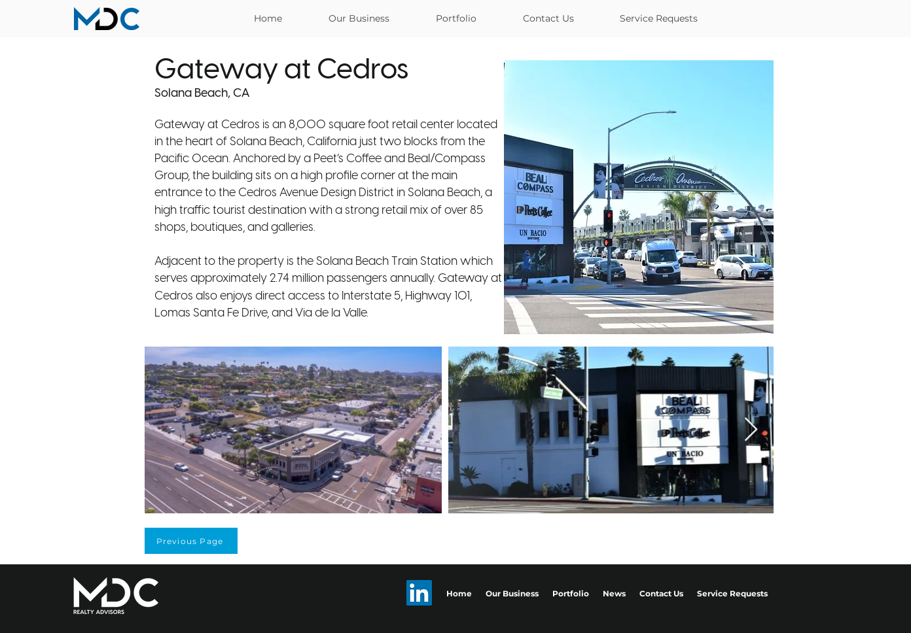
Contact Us (661, 593)
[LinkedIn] (419, 593)
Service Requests (732, 593)
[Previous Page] (191, 541)
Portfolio (570, 593)
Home (459, 593)
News (614, 593)
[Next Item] (751, 430)
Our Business (512, 593)
